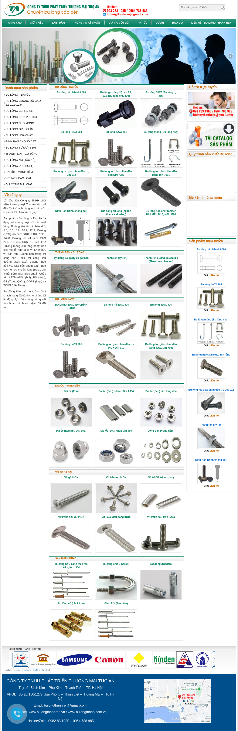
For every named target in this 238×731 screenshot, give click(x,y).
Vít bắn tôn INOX (116, 477)
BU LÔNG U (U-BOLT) (19, 165)
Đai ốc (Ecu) (71, 391)
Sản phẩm (58, 22)
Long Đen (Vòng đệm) (161, 430)
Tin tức (142, 22)
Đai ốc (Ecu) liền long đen (161, 391)
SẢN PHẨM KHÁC (66, 558)
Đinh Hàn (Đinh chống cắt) (71, 211)
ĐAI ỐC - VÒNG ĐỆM (67, 385)
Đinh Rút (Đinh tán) (116, 603)
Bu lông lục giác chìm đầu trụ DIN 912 (211, 389)
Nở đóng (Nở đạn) (160, 563)
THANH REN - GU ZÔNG (69, 252)
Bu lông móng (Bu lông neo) (161, 131)
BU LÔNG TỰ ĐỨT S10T (21, 147)
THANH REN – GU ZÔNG (22, 153)
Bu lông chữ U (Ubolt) (116, 563)
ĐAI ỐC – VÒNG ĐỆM (19, 172)
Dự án (160, 22)
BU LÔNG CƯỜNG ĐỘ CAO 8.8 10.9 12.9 (23, 102)
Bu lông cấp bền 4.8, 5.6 (71, 92)
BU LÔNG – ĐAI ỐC (18, 94)
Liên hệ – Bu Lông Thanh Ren (211, 22)
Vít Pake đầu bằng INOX (116, 517)
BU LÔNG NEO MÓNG (20, 123)
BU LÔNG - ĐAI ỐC (66, 86)
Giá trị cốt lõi (119, 22)
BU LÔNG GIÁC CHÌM (19, 129)
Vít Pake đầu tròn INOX (161, 517)
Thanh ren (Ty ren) (116, 257)
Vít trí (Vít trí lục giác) (161, 477)
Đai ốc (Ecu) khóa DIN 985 (116, 430)
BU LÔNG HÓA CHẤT (19, 135)
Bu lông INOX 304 (71, 131)
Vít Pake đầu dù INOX (71, 517)
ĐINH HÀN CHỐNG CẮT (21, 141)
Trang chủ (13, 22)
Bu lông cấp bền (41, 670)
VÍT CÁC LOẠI (63, 472)
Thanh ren (26, 670)
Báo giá (177, 22)
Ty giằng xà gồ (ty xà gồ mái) (71, 257)
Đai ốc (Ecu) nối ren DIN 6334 (116, 391)
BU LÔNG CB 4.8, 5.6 (19, 110)
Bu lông (16, 670)
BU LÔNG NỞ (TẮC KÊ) (20, 160)
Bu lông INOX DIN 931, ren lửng (211, 354)
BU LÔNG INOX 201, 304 (21, 117)
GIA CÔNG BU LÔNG (19, 184)
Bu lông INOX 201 (116, 131)
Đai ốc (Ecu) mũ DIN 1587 (71, 430)
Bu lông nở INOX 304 (116, 304)
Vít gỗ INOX (71, 477)
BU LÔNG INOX (64, 299)
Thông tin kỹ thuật (86, 22)
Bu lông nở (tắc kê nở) (71, 603)
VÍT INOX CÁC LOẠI (18, 178)
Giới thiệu (36, 22)
